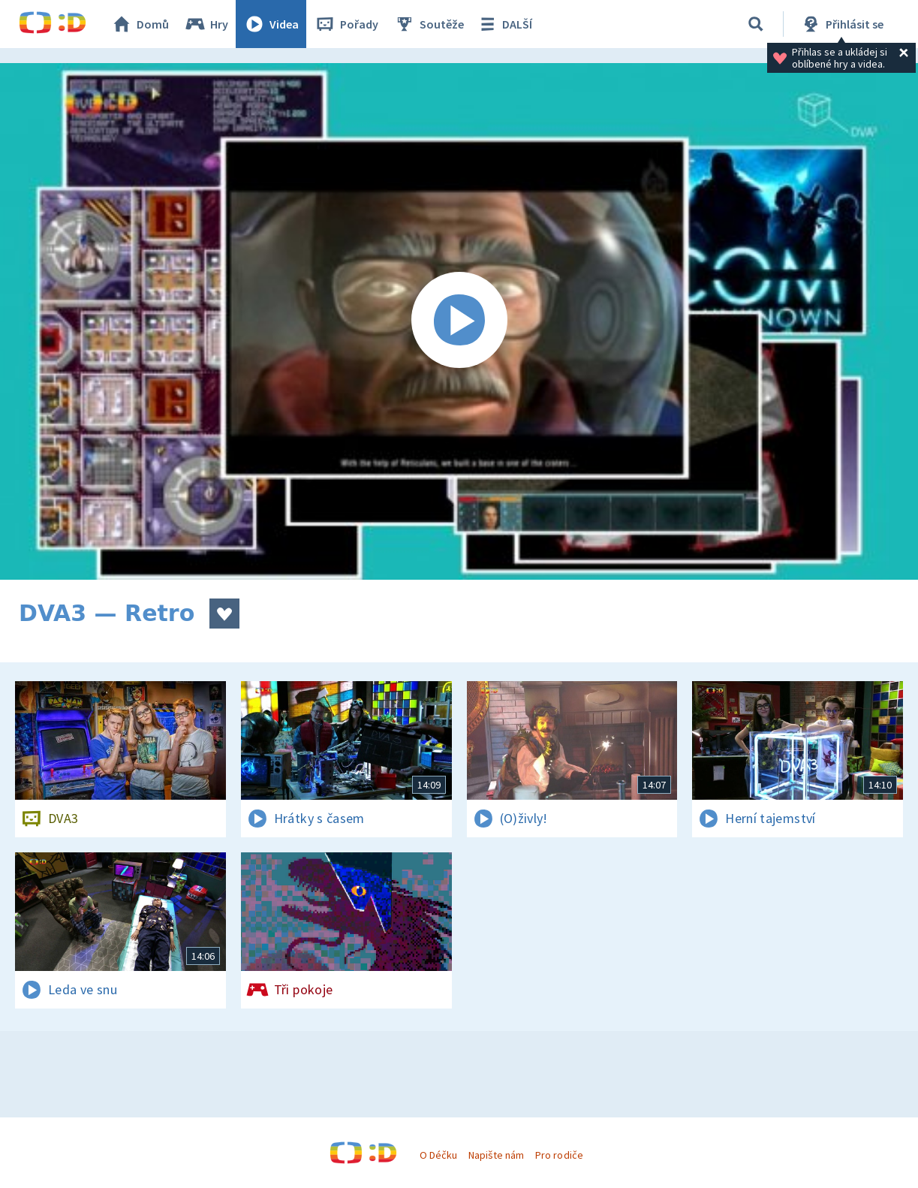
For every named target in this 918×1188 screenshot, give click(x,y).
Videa (271, 24)
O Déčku (438, 1155)
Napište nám (496, 1155)
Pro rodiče (558, 1155)
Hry (206, 24)
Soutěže (428, 24)
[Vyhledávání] (756, 24)
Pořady (346, 24)
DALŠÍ (504, 24)
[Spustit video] (459, 321)
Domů (139, 24)
